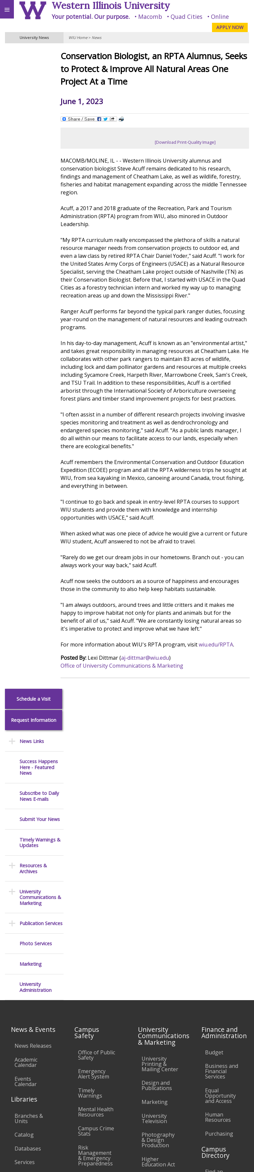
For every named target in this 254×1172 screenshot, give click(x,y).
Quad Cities (186, 16)
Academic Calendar (26, 767)
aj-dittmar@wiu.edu (153, 673)
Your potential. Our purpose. (91, 16)
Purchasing (219, 838)
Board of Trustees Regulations (156, 931)
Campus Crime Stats (96, 835)
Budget (214, 756)
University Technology (92, 1019)
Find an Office (221, 900)
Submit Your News (40, 176)
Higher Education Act (158, 866)
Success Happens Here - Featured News (39, 124)
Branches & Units (29, 822)
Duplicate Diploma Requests (26, 929)
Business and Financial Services (221, 776)
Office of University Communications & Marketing (129, 681)
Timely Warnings (90, 797)
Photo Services (36, 300)
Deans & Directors (216, 917)
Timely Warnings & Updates (40, 199)
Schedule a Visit (34, 56)
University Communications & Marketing (40, 254)
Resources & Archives (33, 225)
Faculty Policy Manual (158, 953)
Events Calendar (26, 785)
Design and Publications (157, 790)
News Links (32, 98)
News (96, 37)
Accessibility (19, 1100)
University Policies (154, 909)
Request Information (33, 77)
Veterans (135, 1100)
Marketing (31, 321)
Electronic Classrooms (92, 957)
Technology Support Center (92, 998)
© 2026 (154, 1160)
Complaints (156, 1036)
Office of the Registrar (30, 885)
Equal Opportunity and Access (220, 800)
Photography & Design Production (158, 844)
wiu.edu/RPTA (224, 660)
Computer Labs (90, 938)
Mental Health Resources (95, 816)
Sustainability (98, 1100)
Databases (28, 852)
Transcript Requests (28, 907)
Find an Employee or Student (220, 881)
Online (220, 16)
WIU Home (77, 37)
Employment (57, 1100)
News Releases (33, 750)
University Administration (36, 344)
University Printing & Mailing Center (160, 768)
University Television (154, 822)
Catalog (24, 839)
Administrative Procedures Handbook (159, 974)
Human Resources (218, 821)
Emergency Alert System (93, 778)
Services (25, 866)
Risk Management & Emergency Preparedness (95, 859)
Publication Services (41, 280)
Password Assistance (91, 976)
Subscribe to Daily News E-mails (39, 153)
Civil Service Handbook (156, 996)
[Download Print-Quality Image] (189, 142)
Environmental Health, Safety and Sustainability (96, 889)
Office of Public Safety (96, 759)
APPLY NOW (229, 27)
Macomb (150, 16)
